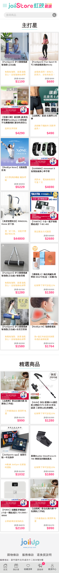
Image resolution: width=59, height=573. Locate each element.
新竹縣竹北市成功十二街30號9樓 (27, 560)
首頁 (5, 567)
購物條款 (13, 554)
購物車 (40, 567)
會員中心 (52, 567)
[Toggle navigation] (4, 5)
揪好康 (16, 567)
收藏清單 (28, 567)
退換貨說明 (44, 554)
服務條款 (28, 554)
